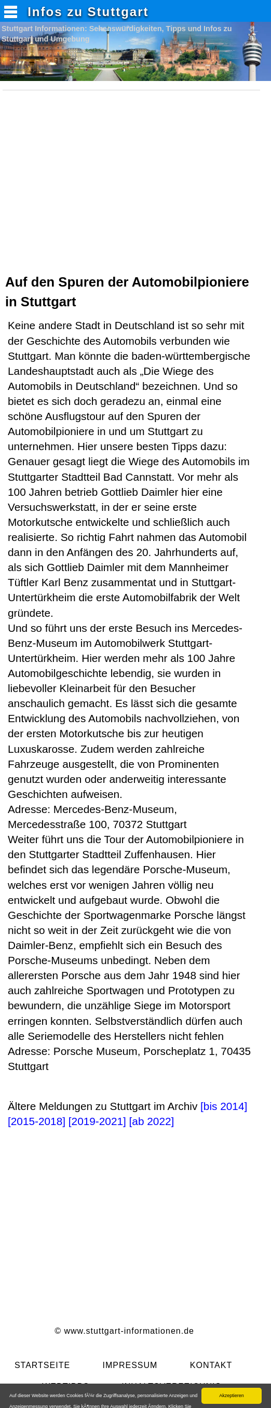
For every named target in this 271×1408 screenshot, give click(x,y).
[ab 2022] (151, 1121)
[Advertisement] (133, 189)
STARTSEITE (42, 1365)
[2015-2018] (36, 1121)
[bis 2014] (223, 1106)
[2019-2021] (97, 1121)
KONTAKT (211, 1365)
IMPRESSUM (129, 1365)
